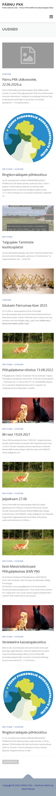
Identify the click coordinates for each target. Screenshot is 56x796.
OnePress (39, 785)
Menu (51, 16)
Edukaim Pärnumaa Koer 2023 (24, 305)
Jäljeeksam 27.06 (14, 499)
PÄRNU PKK (12, 4)
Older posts (10, 762)
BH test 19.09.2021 (16, 434)
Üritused (7, 169)
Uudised (6, 74)
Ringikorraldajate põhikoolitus (24, 174)
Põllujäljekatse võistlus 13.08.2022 (27, 369)
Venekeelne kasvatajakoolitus (24, 642)
